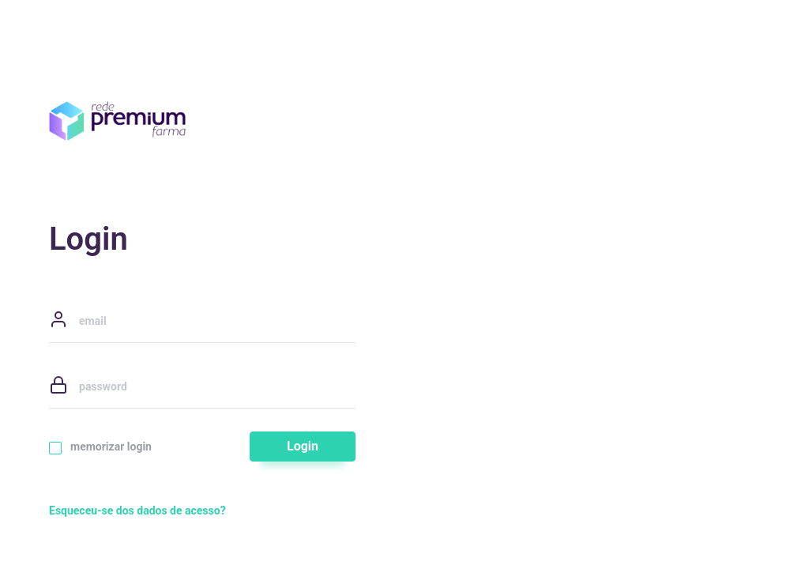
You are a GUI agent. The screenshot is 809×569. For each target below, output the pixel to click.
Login (302, 446)
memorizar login (100, 447)
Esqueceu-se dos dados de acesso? (137, 510)
